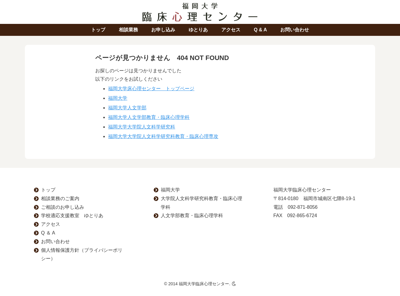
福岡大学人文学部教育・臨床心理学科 (149, 117)
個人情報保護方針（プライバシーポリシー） (81, 254)
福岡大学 (117, 98)
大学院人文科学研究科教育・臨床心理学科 (201, 203)
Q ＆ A (48, 232)
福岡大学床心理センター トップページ (151, 88)
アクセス (50, 224)
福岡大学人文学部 (127, 107)
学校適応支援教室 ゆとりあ (72, 215)
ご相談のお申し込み (62, 207)
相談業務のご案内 (60, 198)
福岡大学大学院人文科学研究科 (141, 126)
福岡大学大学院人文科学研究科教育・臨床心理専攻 (163, 136)
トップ (48, 189)
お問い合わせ (55, 241)
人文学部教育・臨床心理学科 (192, 215)
